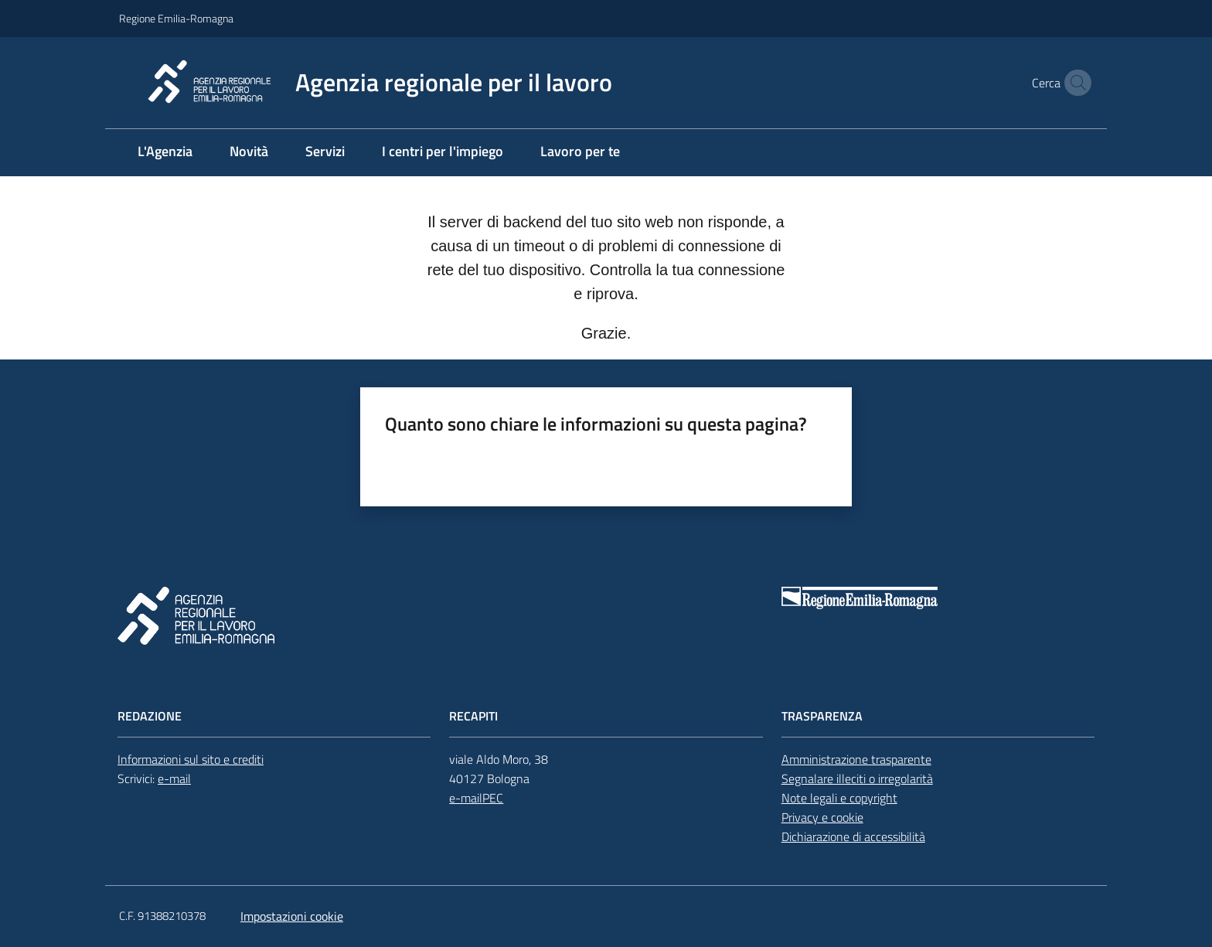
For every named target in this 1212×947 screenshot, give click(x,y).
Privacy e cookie (822, 817)
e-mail (174, 778)
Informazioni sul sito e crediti (190, 759)
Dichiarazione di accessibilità (853, 836)
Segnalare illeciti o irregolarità (857, 778)
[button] (1074, 82)
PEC (492, 798)
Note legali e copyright (839, 798)
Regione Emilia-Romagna (176, 18)
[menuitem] (165, 152)
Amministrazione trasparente (856, 759)
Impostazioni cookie (291, 916)
